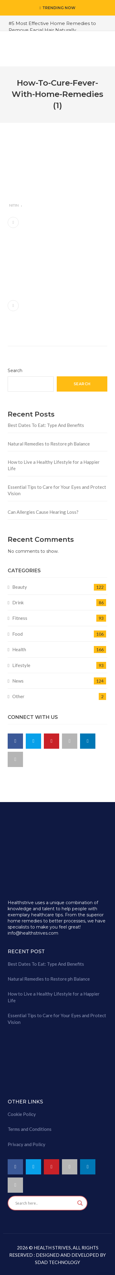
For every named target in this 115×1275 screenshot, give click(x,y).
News (18, 681)
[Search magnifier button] (80, 1203)
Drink (18, 602)
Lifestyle (21, 665)
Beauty (19, 587)
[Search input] (44, 1203)
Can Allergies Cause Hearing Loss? (43, 512)
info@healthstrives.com (33, 933)
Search (15, 370)
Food (17, 634)
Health (19, 649)
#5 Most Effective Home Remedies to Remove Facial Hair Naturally (52, 26)
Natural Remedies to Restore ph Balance (49, 443)
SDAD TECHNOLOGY (57, 1262)
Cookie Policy (22, 1114)
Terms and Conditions (30, 1129)
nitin (14, 205)
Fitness (19, 618)
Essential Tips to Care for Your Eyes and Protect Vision (57, 490)
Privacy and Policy (26, 1144)
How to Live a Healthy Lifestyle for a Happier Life (54, 465)
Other (18, 696)
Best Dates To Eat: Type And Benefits (46, 425)
